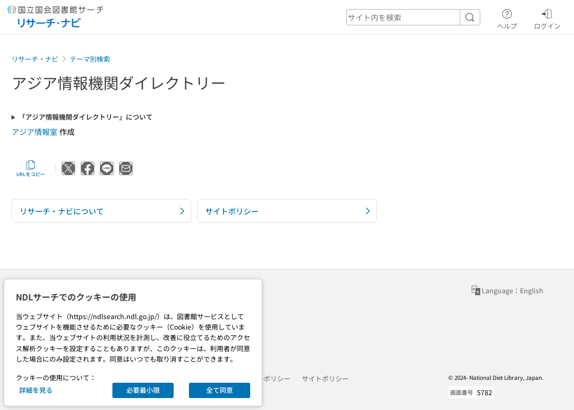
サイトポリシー (325, 378)
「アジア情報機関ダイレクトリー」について (86, 117)
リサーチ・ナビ (34, 59)
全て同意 (219, 390)
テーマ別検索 (90, 59)
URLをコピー (30, 168)
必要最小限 (143, 390)
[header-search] (413, 17)
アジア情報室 (34, 131)
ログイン (547, 17)
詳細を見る (36, 390)
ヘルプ (507, 17)
